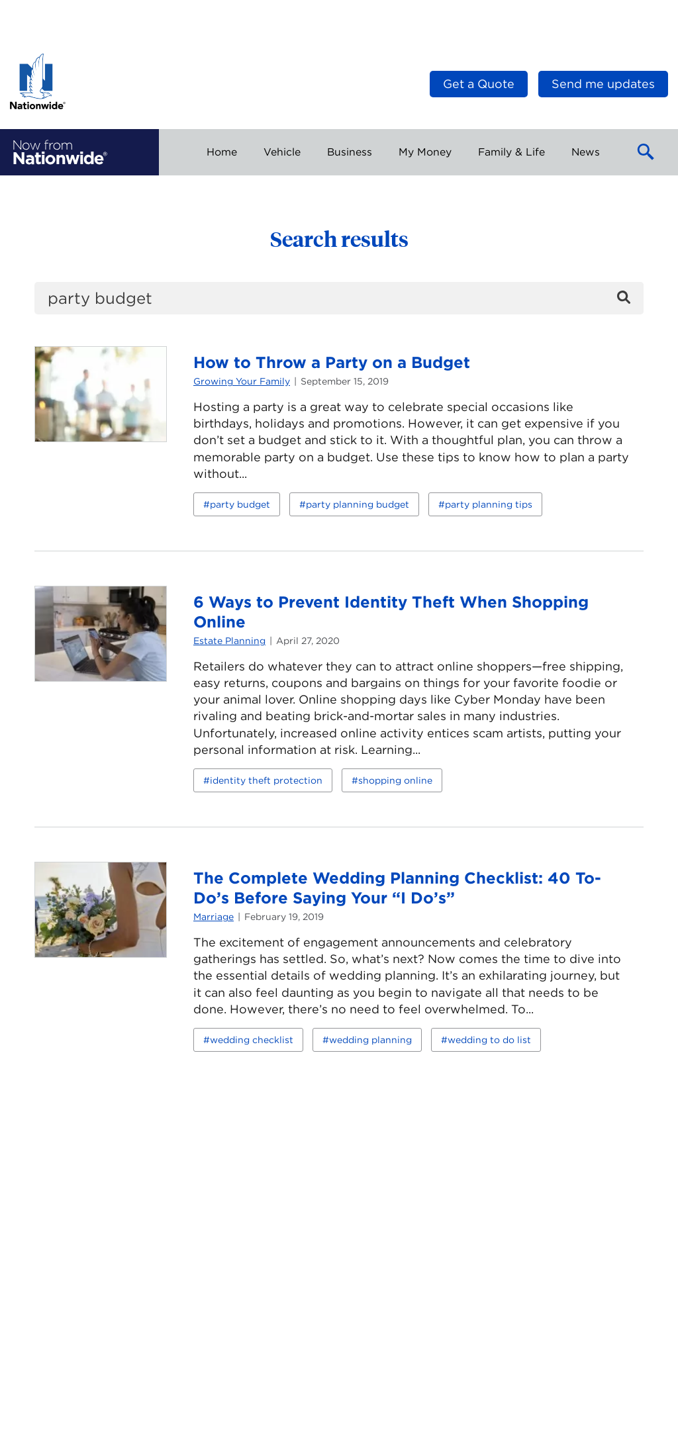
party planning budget (357, 504)
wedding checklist (251, 1040)
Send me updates (603, 84)
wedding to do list (489, 1040)
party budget (240, 504)
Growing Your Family (241, 381)
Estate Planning (229, 640)
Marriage (213, 916)
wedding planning (370, 1040)
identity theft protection (266, 780)
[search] (339, 298)
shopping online (395, 780)
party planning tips (488, 504)
